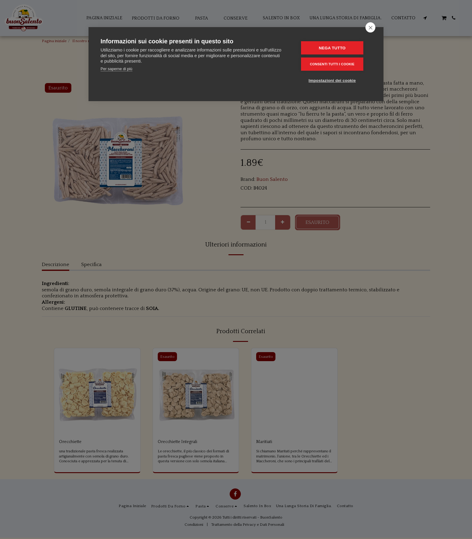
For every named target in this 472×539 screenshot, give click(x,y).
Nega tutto (335, 47)
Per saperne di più (116, 69)
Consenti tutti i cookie (335, 63)
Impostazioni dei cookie (335, 79)
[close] (370, 27)
